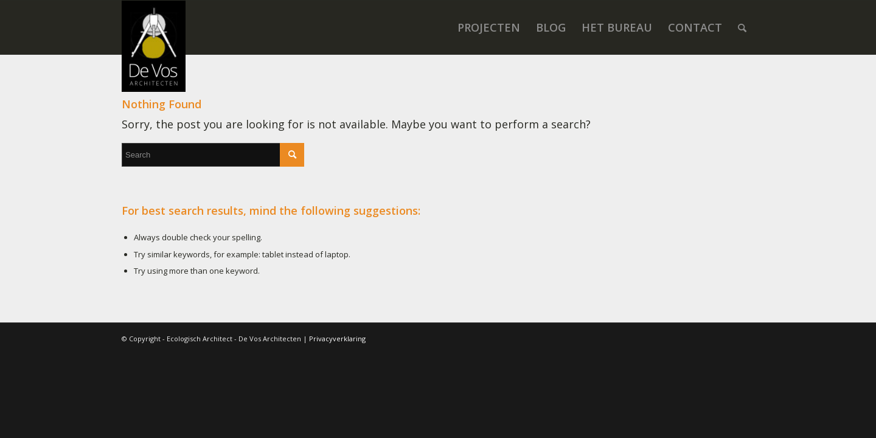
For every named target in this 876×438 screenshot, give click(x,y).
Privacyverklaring (337, 338)
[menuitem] (489, 27)
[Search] (742, 27)
